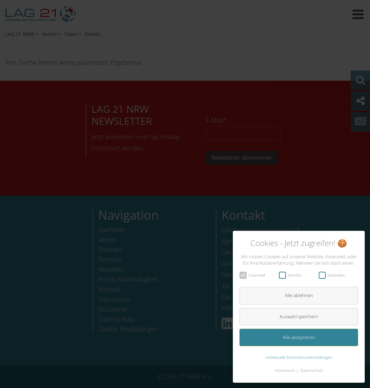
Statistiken (334, 275)
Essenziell (254, 275)
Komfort (292, 275)
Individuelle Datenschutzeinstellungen (299, 357)
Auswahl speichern (299, 316)
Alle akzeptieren (299, 337)
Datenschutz (311, 370)
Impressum (285, 370)
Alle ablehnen (299, 295)
